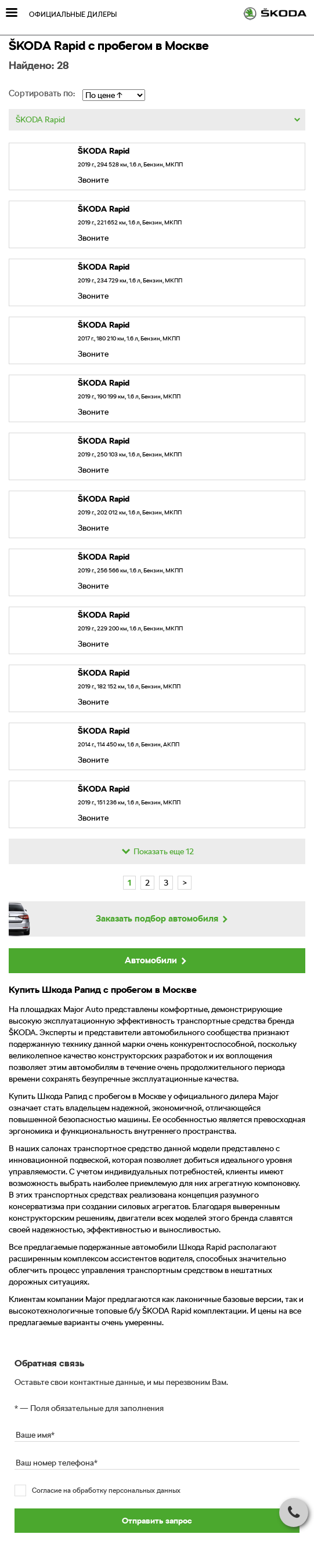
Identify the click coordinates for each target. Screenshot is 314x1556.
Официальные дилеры (73, 14)
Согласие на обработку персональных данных (106, 1490)
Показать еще (157, 851)
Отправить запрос (157, 1520)
